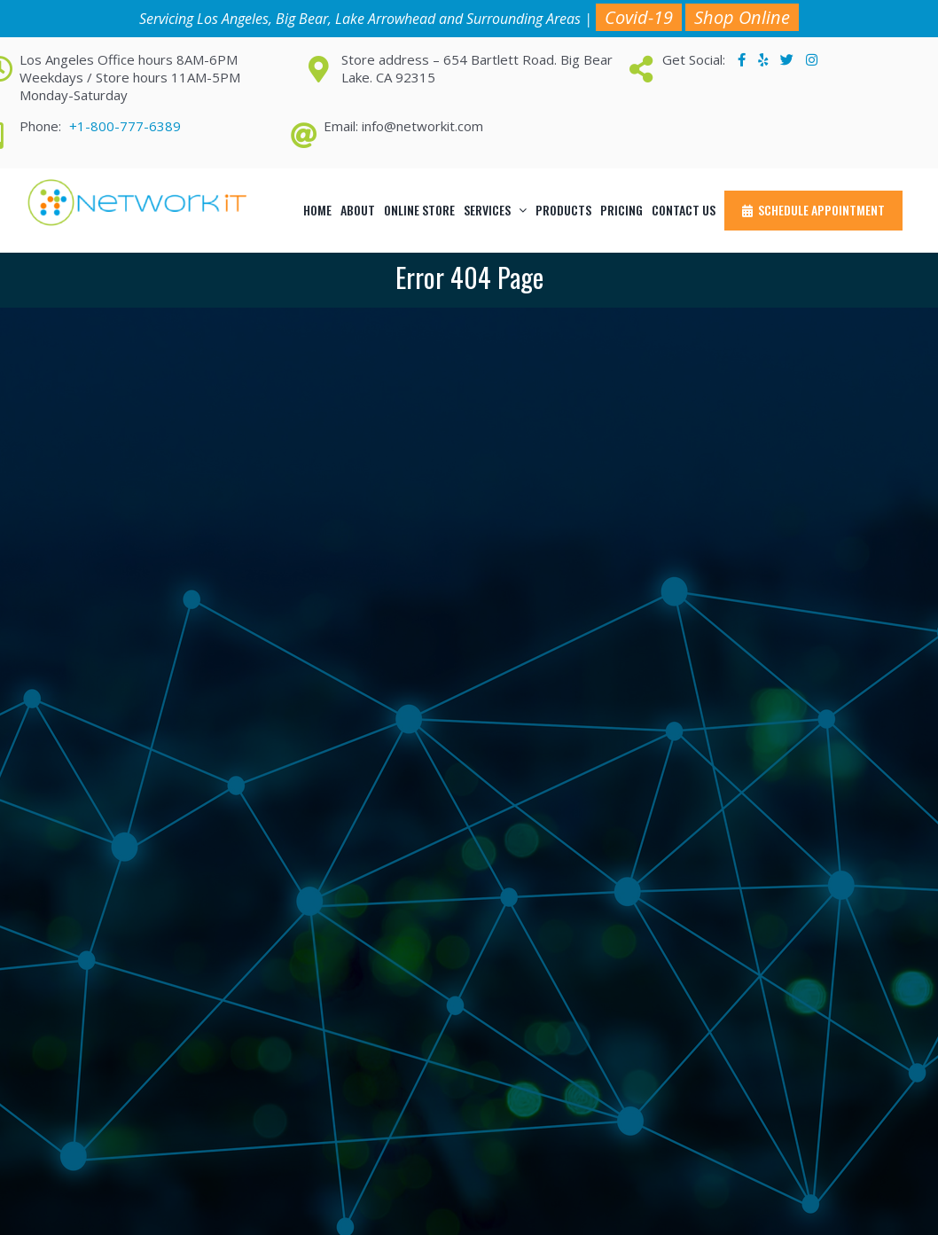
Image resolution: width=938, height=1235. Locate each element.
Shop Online (742, 17)
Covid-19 (639, 17)
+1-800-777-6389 (125, 126)
